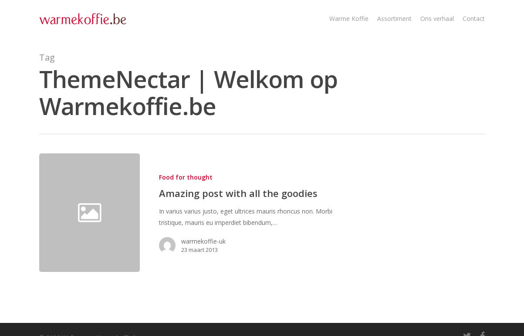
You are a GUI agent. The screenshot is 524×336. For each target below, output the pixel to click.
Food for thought (186, 177)
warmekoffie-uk (203, 241)
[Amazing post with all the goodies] (242, 212)
